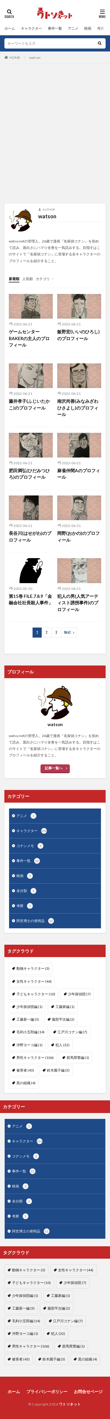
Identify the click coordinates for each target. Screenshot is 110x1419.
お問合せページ (88, 1391)
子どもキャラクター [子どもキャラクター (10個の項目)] (35, 994)
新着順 (14, 279)
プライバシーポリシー (46, 1391)
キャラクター (31, 28)
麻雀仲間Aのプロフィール (78, 474)
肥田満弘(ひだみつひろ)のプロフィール (29, 474)
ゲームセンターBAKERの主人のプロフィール (29, 338)
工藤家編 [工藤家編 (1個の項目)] (65, 1006)
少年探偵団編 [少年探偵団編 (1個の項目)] (29, 1006)
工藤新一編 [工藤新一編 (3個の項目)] (27, 1019)
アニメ (73, 28)
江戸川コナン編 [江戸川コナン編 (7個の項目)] (72, 1032)
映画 (87, 28)
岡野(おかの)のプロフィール (78, 536)
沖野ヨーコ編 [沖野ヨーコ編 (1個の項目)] (29, 1045)
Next (67, 632)
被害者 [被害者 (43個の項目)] (25, 1070)
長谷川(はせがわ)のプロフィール (30, 536)
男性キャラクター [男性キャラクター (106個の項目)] (35, 1057)
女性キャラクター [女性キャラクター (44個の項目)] (34, 981)
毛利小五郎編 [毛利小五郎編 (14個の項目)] (30, 1032)
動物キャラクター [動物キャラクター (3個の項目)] (33, 968)
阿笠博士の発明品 (35, 921)
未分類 (26, 891)
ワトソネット (70, 1404)
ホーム (9, 28)
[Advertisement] (55, 136)
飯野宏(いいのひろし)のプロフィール (78, 335)
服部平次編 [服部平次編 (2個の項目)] (63, 1019)
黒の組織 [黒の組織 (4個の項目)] (25, 1083)
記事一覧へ (53, 768)
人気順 (27, 279)
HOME (14, 57)
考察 (100, 28)
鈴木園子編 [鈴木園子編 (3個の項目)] (58, 1070)
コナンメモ (29, 846)
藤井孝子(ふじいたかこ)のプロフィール (29, 404)
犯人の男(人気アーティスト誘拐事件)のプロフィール (77, 602)
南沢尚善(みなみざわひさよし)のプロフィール (77, 407)
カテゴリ (43, 279)
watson (34, 57)
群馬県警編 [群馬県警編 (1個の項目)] (78, 1057)
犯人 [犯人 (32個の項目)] (62, 1045)
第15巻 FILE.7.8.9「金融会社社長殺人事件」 (31, 599)
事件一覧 (55, 28)
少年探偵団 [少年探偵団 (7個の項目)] (79, 994)
